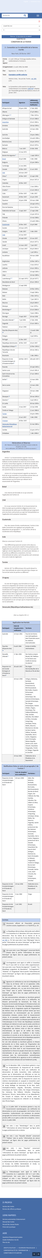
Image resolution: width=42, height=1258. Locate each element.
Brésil (4, 159)
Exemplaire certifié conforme (18, 75)
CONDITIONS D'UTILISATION (13, 1253)
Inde (3, 235)
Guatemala (5, 224)
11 (15, 346)
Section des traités (8, 1206)
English (26, 1)
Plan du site (6, 1242)
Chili (3, 173)
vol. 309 (33, 79)
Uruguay (5, 421)
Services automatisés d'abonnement (14, 1219)
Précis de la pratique (9, 1227)
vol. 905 (4, 940)
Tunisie (4, 414)
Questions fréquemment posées (12, 1237)
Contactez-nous (35, 1)
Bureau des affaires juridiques (12, 1209)
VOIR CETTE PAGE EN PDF (39, 22)
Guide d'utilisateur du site (11, 1240)
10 (2, 332)
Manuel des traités (8, 1222)
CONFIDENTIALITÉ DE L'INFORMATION (16, 1250)
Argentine (5, 122)
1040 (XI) (30, 89)
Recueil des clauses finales (11, 1224)
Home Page (17, 8)
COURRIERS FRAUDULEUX (26, 1248)
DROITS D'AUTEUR (10, 1248)
